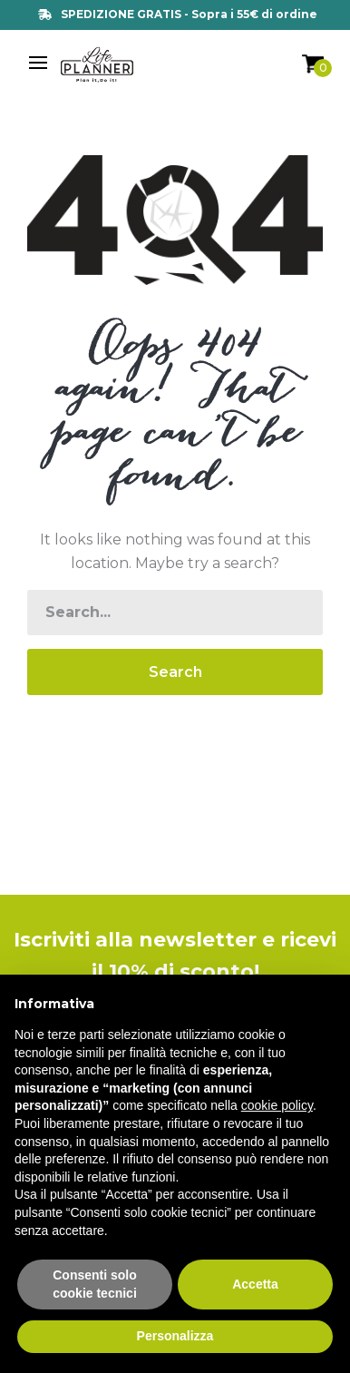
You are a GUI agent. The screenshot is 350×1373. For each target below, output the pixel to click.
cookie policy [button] (277, 1105)
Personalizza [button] (175, 1336)
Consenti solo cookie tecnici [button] (95, 1284)
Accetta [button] (255, 1284)
